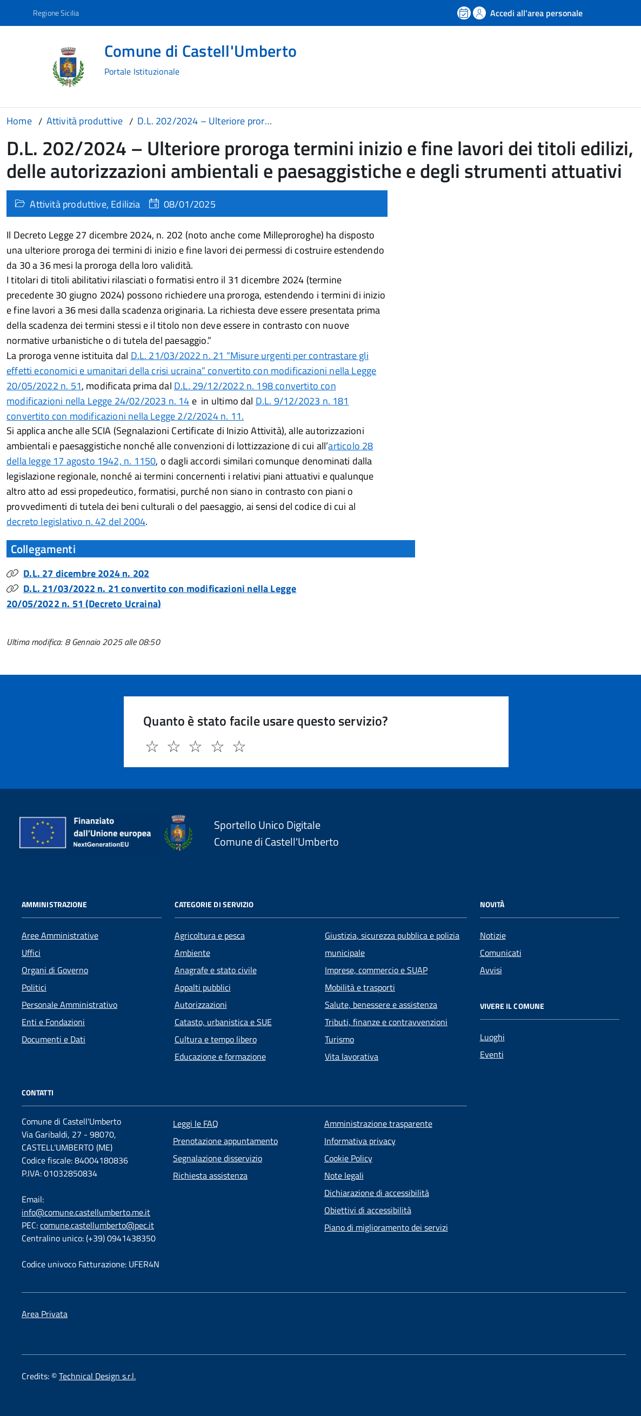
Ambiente (192, 952)
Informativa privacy (360, 1140)
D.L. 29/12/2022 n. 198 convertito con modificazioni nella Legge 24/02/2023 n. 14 (171, 393)
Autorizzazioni (201, 1004)
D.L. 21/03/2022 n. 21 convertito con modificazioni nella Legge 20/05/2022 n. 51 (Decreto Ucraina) (151, 596)
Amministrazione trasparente (378, 1123)
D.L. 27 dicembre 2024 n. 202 (86, 573)
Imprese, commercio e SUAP (376, 969)
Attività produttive (68, 204)
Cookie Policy (348, 1158)
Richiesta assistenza (210, 1175)
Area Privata (45, 1313)
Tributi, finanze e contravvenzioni (386, 1021)
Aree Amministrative (60, 935)
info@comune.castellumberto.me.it (86, 1212)
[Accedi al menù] (26, 66)
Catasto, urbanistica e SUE (223, 1021)
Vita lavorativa (351, 1056)
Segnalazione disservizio (217, 1158)
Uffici (31, 952)
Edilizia (125, 204)
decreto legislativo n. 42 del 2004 (75, 521)
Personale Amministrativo (69, 1004)
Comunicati (501, 952)
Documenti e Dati (53, 1039)
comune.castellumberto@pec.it (97, 1225)
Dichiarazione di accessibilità (376, 1192)
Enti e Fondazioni (53, 1021)
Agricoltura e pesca (210, 935)
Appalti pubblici (203, 987)
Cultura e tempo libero (216, 1039)
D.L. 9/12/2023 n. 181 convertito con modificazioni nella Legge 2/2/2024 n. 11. (177, 408)
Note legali (344, 1175)
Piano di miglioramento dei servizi (386, 1227)
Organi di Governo (55, 969)
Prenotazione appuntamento (225, 1140)
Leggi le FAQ (195, 1123)
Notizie (493, 935)
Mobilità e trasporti (360, 987)
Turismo (339, 1039)
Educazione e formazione (220, 1056)
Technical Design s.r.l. (97, 1376)
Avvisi (491, 969)
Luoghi (492, 1037)
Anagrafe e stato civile (216, 969)
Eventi (492, 1054)
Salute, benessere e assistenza (381, 1004)
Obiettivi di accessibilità (367, 1210)
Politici (34, 987)
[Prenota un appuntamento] (464, 13)
